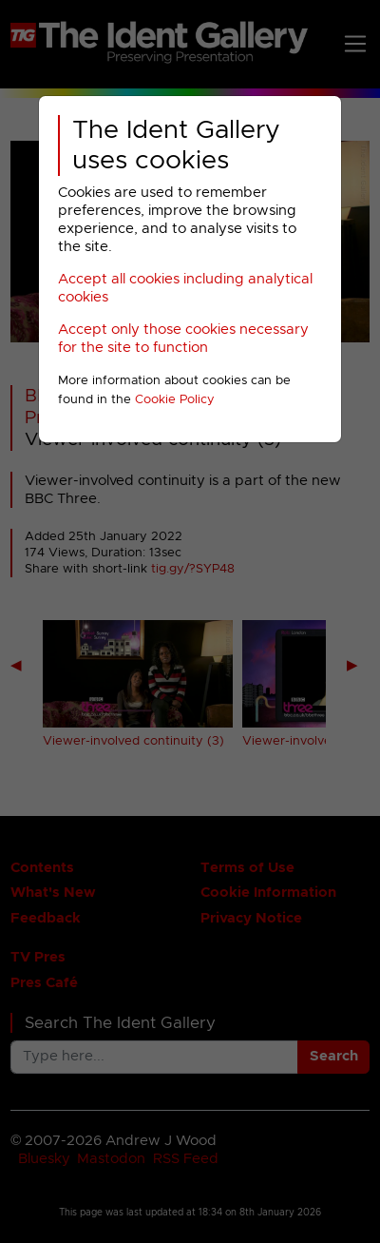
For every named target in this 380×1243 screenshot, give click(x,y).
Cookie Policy (175, 400)
